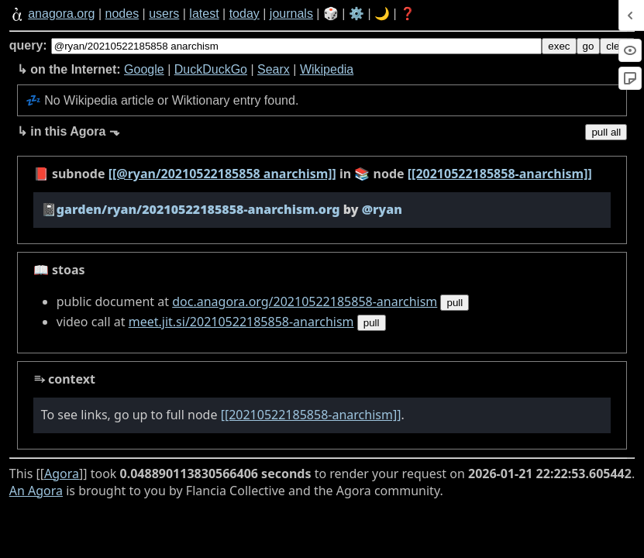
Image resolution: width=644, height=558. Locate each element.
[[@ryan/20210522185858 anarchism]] (222, 173)
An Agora (36, 490)
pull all (606, 132)
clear (617, 46)
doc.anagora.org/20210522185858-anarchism (304, 301)
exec (559, 46)
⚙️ (356, 13)
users (164, 13)
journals (291, 13)
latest (204, 13)
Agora (61, 473)
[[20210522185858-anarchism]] (500, 173)
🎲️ (331, 13)
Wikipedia (326, 69)
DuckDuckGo (210, 69)
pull (454, 302)
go (588, 46)
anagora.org (61, 13)
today (244, 13)
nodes (122, 13)
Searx (273, 69)
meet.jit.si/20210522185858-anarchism (241, 321)
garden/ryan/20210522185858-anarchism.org (198, 209)
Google (144, 69)
